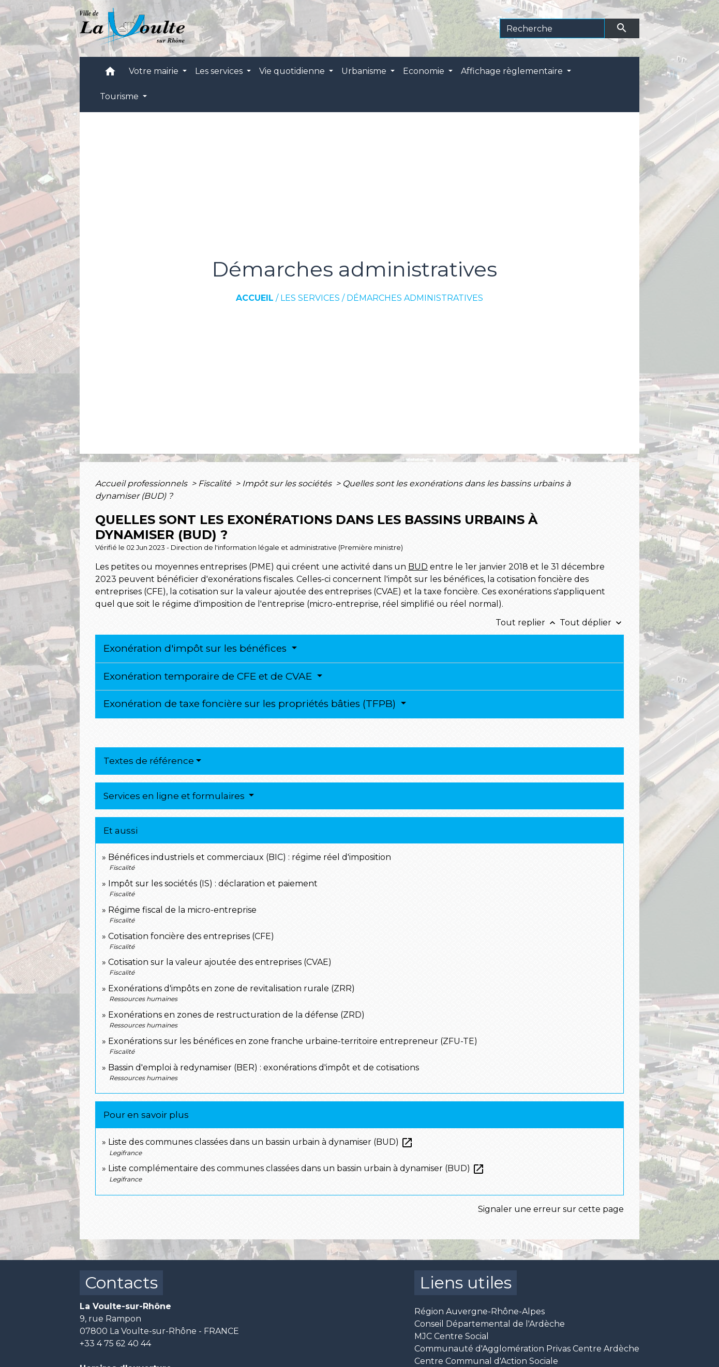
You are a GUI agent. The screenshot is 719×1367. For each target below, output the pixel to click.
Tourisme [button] (120, 96)
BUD (418, 567)
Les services (310, 298)
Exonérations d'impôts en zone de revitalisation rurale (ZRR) (231, 988)
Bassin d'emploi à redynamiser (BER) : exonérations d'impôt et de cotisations (263, 1067)
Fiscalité (215, 483)
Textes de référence (148, 761)
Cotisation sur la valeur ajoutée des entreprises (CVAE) (220, 962)
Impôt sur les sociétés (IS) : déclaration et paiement (213, 883)
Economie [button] (424, 71)
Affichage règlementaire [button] (513, 71)
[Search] (552, 28)
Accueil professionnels (142, 483)
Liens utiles (466, 1282)
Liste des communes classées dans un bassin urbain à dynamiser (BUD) (260, 1142)
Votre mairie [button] (155, 71)
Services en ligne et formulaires (175, 796)
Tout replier (528, 622)
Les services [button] (220, 71)
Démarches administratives (415, 298)
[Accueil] (132, 28)
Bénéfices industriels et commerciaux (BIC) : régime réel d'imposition (249, 857)
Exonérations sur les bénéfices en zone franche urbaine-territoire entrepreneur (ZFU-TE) (292, 1041)
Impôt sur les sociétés (288, 483)
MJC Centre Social (451, 1336)
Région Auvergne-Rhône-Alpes (479, 1311)
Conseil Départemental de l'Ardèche (489, 1324)
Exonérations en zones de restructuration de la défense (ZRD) (236, 1015)
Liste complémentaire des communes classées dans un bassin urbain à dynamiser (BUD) (296, 1168)
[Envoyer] (622, 28)
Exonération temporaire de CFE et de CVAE (208, 676)
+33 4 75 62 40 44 (115, 1343)
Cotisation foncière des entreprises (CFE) (191, 936)
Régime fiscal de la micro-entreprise (182, 910)
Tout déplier (592, 622)
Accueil (255, 298)
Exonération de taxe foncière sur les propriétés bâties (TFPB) (250, 704)
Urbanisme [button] (364, 71)
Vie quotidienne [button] (293, 71)
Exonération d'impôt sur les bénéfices (196, 648)
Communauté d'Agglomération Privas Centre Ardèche (526, 1349)
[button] (110, 73)
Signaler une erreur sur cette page (551, 1209)
